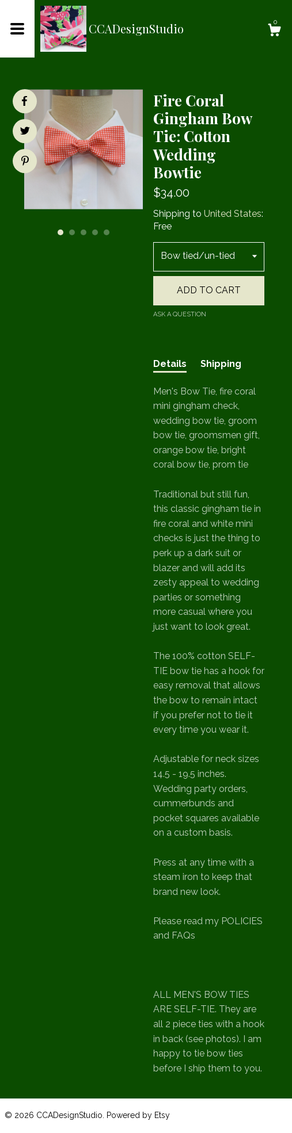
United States (232, 213)
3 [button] (83, 232)
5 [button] (106, 232)
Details (170, 363)
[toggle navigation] (17, 29)
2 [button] (72, 232)
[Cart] (274, 31)
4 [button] (95, 232)
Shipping (220, 363)
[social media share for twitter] (25, 132)
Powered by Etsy (138, 1115)
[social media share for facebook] (24, 101)
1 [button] (60, 232)
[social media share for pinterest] (25, 162)
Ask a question (179, 314)
